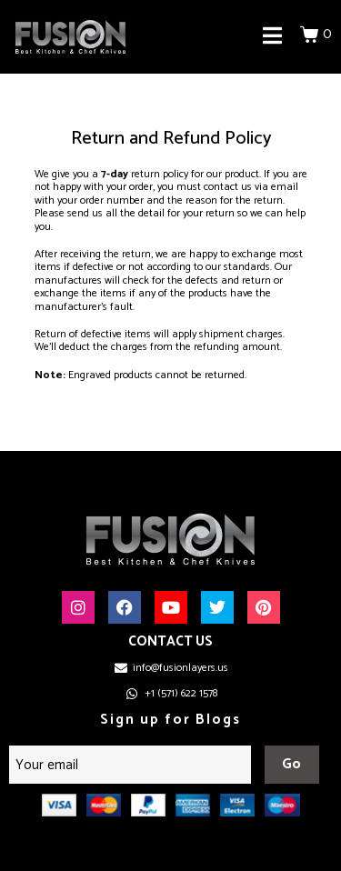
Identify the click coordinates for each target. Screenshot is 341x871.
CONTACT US (170, 641)
